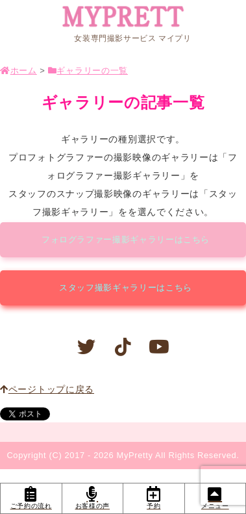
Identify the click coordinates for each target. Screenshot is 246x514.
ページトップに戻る (47, 389)
